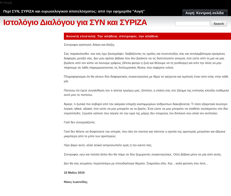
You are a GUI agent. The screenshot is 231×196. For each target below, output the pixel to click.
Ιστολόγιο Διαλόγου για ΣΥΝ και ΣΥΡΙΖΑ (75, 22)
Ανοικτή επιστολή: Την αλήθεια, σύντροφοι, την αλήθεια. (112, 36)
